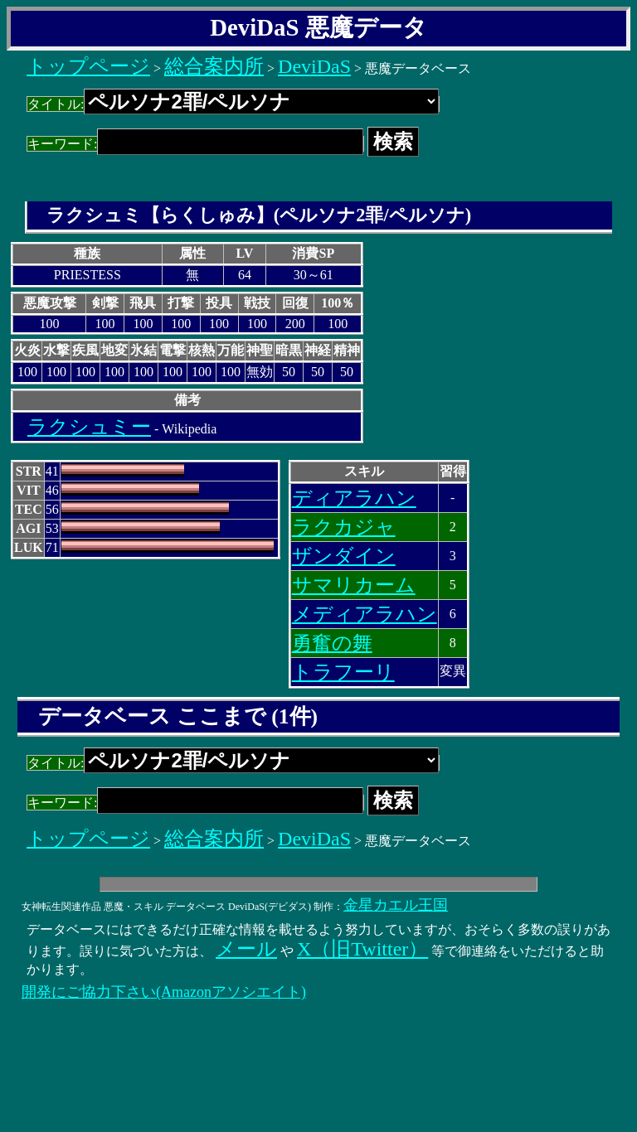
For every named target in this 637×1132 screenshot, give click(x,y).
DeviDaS (314, 66)
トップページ (88, 66)
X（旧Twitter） (362, 949)
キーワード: (195, 144)
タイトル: (233, 104)
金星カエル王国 (395, 905)
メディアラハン (364, 614)
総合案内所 (214, 66)
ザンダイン (344, 556)
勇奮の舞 (332, 643)
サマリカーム (354, 585)
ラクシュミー (89, 427)
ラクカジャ (344, 527)
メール (246, 949)
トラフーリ (343, 672)
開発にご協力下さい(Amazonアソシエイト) (164, 992)
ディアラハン (354, 498)
